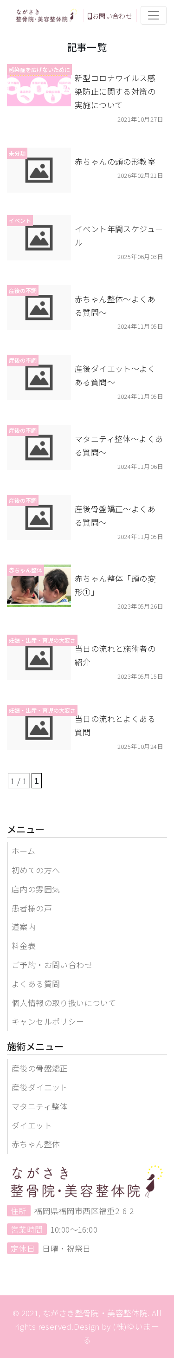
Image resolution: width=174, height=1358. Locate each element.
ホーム (23, 851)
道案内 (24, 926)
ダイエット (32, 1125)
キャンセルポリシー (48, 1021)
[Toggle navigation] (154, 15)
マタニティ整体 (40, 1106)
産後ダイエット (40, 1087)
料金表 (24, 945)
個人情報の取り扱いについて (64, 1002)
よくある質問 (36, 983)
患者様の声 (32, 908)
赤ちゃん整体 (36, 1144)
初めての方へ (36, 870)
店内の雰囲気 (36, 889)
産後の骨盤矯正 (40, 1068)
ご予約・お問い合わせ (52, 964)
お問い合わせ (110, 15)
